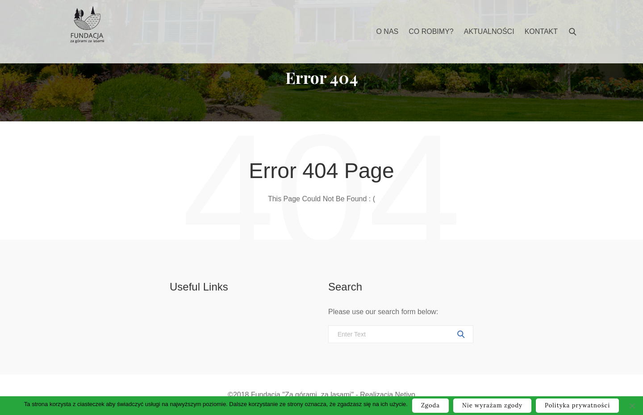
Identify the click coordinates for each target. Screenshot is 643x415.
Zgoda (430, 405)
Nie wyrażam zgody (492, 405)
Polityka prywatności (577, 405)
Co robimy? (431, 31)
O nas (387, 31)
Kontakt (541, 31)
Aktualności (489, 31)
